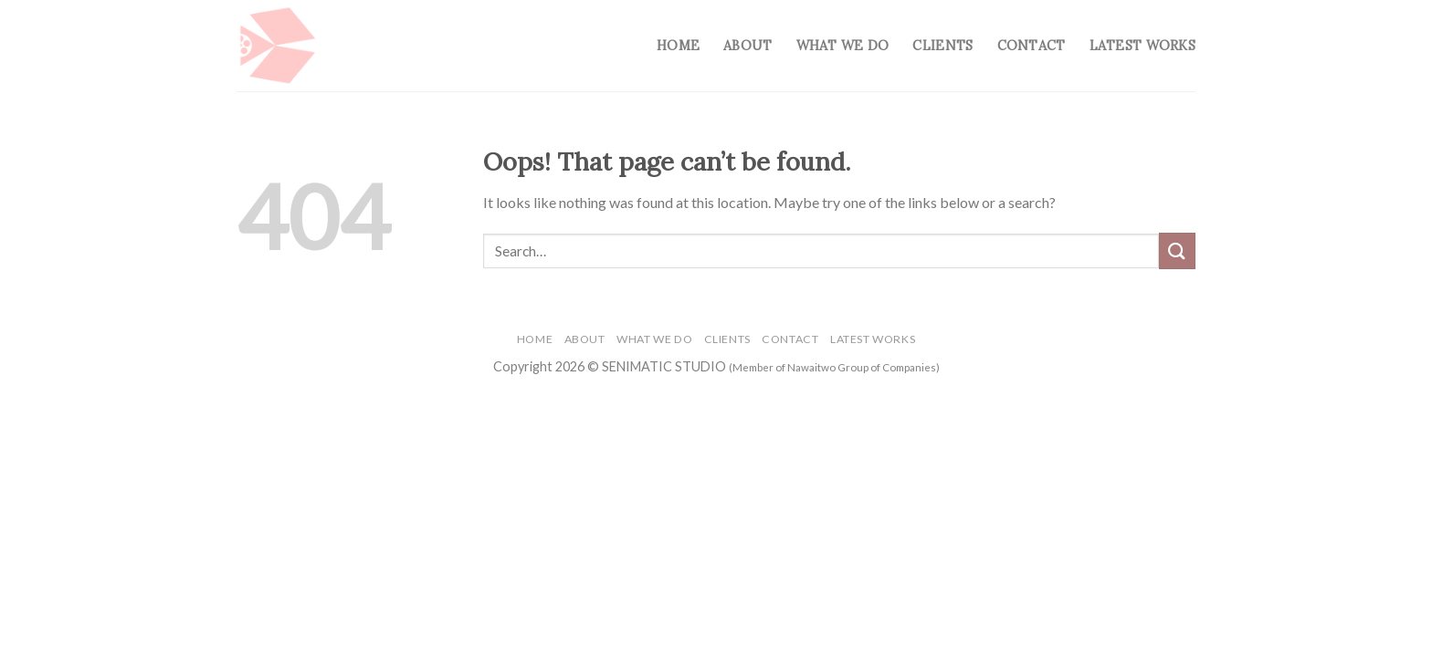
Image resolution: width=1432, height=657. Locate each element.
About (747, 45)
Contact (1031, 45)
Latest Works (1142, 45)
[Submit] (1177, 250)
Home (678, 45)
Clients (942, 45)
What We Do (843, 45)
